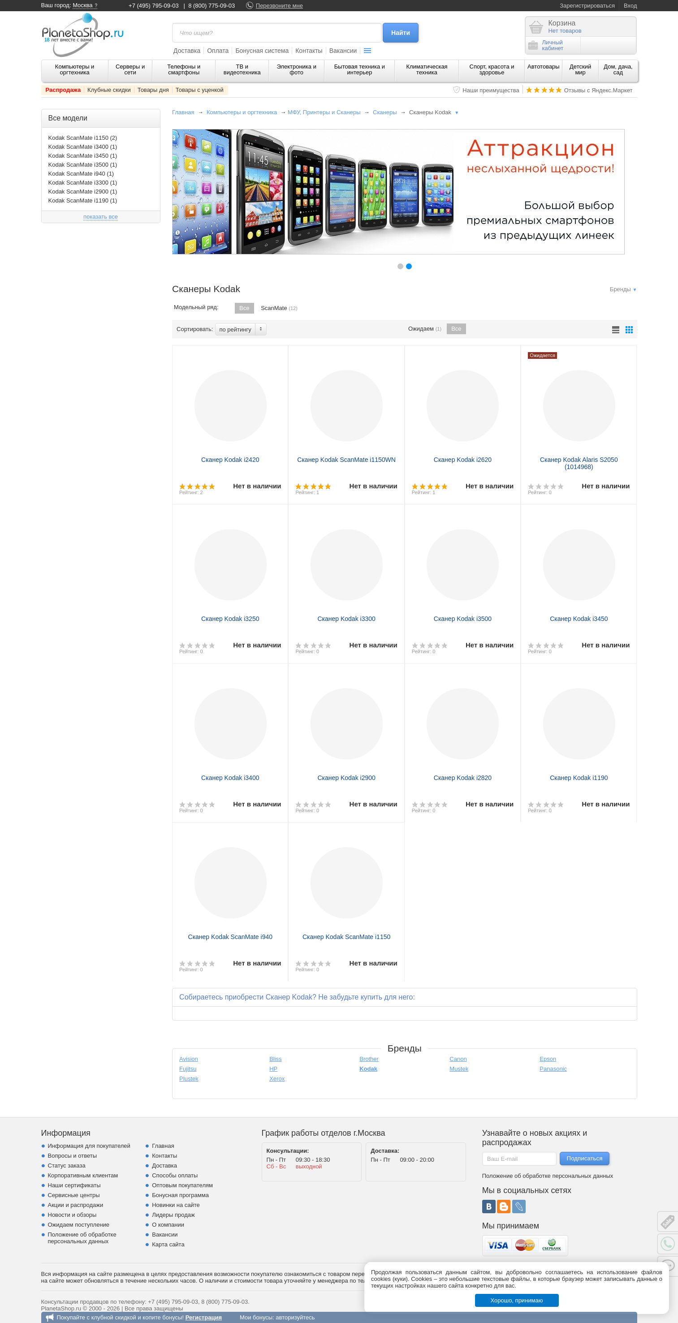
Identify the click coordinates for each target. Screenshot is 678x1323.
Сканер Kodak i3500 (463, 618)
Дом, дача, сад (618, 69)
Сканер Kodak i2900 (346, 777)
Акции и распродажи (76, 1205)
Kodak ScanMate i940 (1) (81, 173)
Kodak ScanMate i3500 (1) (82, 164)
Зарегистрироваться (587, 5)
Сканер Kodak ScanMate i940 (230, 936)
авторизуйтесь (295, 1317)
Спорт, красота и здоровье (492, 69)
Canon (457, 1059)
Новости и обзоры (72, 1214)
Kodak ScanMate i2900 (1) (82, 191)
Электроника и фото (296, 69)
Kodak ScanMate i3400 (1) (82, 146)
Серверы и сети (130, 69)
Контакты (308, 50)
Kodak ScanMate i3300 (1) (82, 182)
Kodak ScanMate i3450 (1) (82, 155)
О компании (168, 1224)
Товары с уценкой (200, 89)
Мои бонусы (256, 1317)
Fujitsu (187, 1068)
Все (244, 308)
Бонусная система (262, 50)
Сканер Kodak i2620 (463, 459)
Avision (188, 1059)
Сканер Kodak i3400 (230, 777)
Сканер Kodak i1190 (579, 777)
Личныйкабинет (545, 45)
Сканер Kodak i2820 (463, 777)
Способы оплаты (175, 1175)
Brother (369, 1059)
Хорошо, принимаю (517, 1300)
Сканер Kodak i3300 (346, 618)
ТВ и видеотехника (242, 69)
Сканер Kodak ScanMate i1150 (346, 936)
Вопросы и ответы (72, 1155)
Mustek (458, 1068)
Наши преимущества (490, 90)
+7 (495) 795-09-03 (154, 5)
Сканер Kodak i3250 (230, 618)
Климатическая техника (426, 69)
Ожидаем (424, 329)
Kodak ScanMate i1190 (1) (82, 200)
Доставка (186, 50)
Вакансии (343, 50)
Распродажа (63, 89)
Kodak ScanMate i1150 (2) (82, 137)
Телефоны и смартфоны (183, 69)
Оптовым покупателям (182, 1185)
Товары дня (153, 89)
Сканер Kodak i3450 (579, 618)
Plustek (189, 1078)
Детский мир (580, 69)
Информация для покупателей (89, 1145)
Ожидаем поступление (79, 1224)
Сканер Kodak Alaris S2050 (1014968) (579, 463)
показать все (100, 216)
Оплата (218, 50)
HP (273, 1068)
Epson (548, 1059)
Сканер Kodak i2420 (230, 459)
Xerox (277, 1078)
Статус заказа (67, 1165)
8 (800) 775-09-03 (211, 5)
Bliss (275, 1059)
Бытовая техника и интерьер (359, 69)
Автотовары (543, 66)
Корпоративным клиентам (83, 1175)
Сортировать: (195, 329)
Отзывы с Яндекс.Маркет (598, 90)
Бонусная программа (180, 1195)
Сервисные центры (74, 1195)
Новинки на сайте (176, 1205)
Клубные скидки (109, 89)
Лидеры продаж (173, 1214)
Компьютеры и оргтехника (75, 69)
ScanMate (279, 308)
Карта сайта (168, 1244)
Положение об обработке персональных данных (82, 1238)
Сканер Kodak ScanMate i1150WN (346, 459)
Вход (630, 5)
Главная (183, 112)
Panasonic (553, 1068)
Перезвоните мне (279, 5)
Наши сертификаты (74, 1185)
